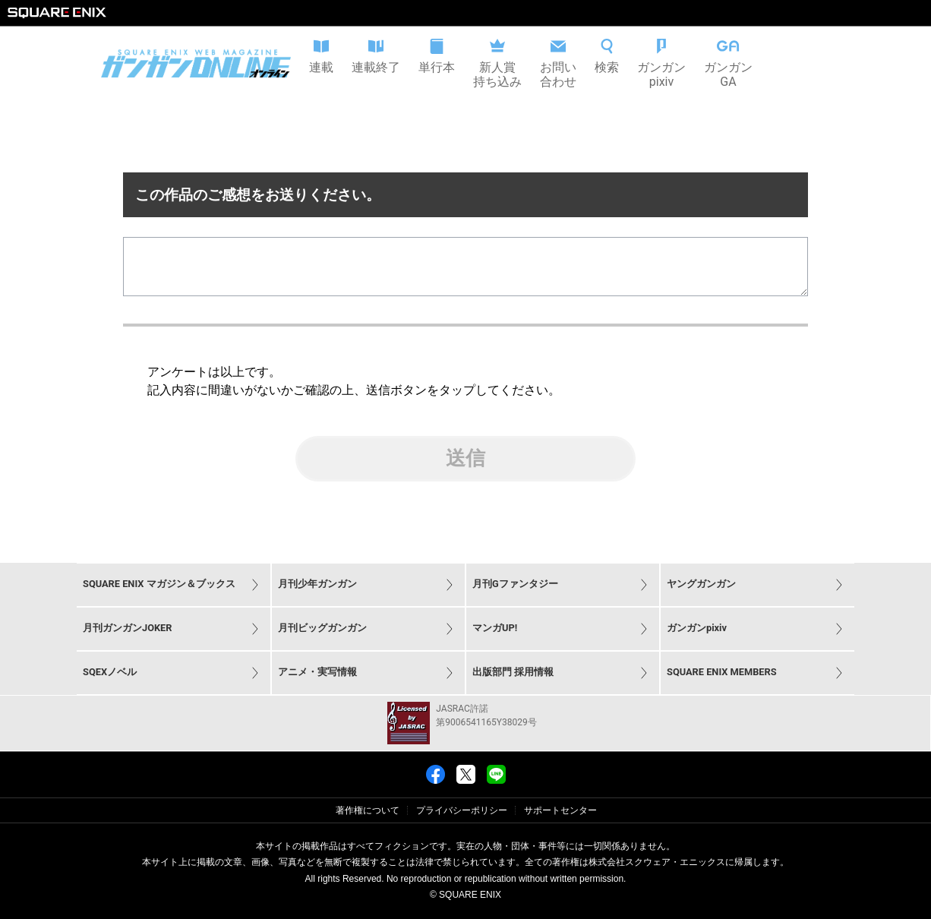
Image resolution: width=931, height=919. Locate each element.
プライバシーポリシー (461, 810)
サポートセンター (560, 810)
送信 (465, 470)
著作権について (367, 810)
